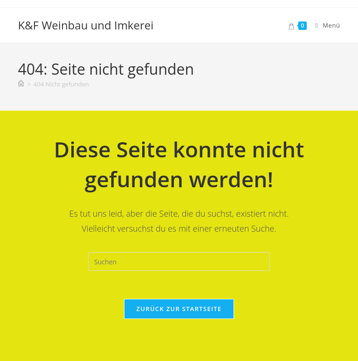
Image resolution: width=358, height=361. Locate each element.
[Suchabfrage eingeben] (179, 261)
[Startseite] (21, 84)
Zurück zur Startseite (179, 308)
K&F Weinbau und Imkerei (85, 25)
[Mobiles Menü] (324, 25)
